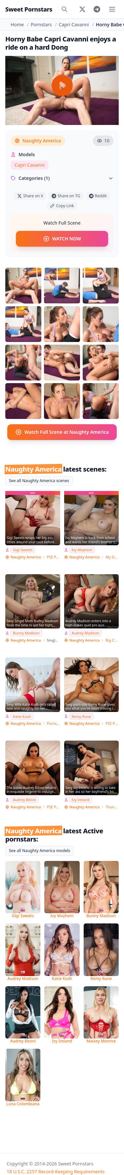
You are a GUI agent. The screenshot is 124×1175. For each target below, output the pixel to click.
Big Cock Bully (112, 640)
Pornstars (41, 24)
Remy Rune (81, 716)
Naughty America (38, 140)
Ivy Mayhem (82, 549)
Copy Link (62, 205)
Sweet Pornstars (28, 9)
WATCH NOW (62, 238)
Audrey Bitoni (24, 799)
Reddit (98, 196)
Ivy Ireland (81, 799)
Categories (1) (62, 178)
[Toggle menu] (112, 9)
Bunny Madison (26, 632)
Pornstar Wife (53, 723)
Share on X (30, 196)
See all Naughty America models (39, 850)
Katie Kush (22, 716)
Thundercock (112, 806)
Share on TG (66, 196)
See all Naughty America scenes (39, 480)
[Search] (64, 9)
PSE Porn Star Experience (53, 556)
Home (17, 24)
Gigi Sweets (23, 549)
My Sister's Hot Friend (112, 556)
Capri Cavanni (74, 24)
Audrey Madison (86, 632)
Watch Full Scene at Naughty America (62, 432)
